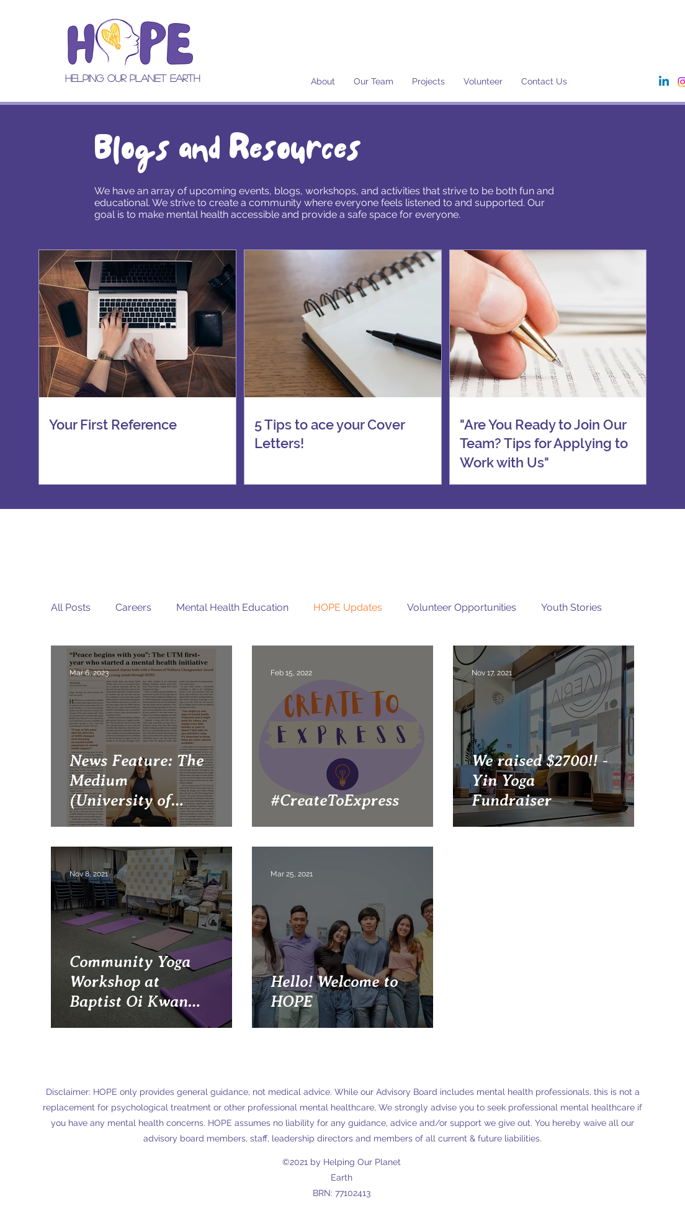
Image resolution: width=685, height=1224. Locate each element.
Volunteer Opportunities (461, 607)
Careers (133, 607)
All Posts (71, 607)
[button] (373, 81)
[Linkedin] (664, 82)
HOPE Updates (347, 607)
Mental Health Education (232, 607)
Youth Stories (571, 607)
